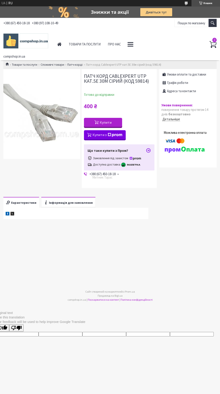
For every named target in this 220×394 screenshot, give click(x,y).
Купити (106, 122)
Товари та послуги (85, 44)
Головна (59, 44)
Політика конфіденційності (137, 299)
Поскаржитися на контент (103, 299)
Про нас (114, 44)
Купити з (107, 134)
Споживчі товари (52, 65)
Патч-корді (75, 65)
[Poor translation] (16, 328)
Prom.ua (130, 291)
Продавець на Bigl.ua (110, 295)
